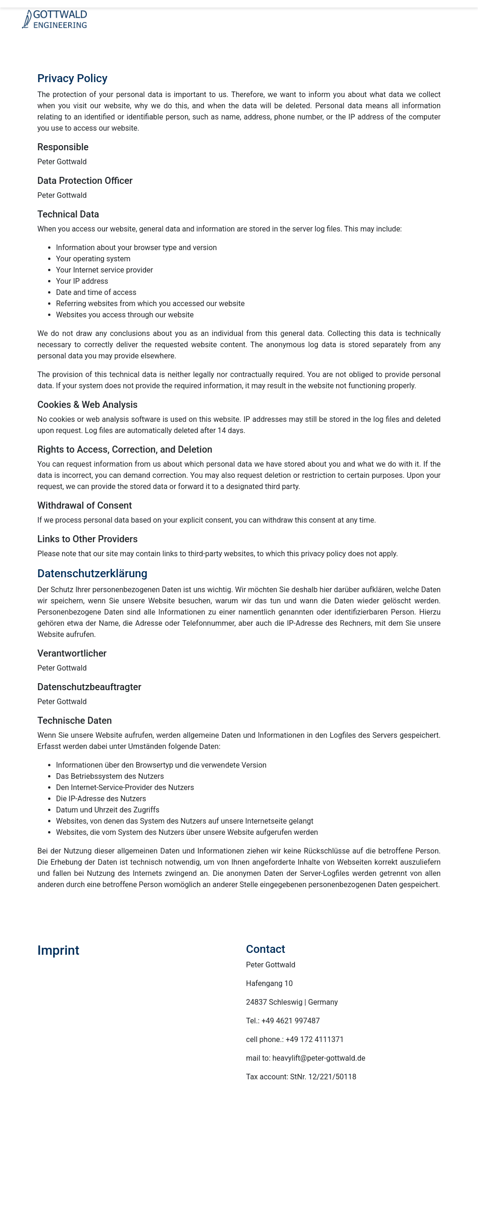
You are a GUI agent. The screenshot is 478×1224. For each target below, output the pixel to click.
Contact (148, 1136)
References (309, 1138)
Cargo (363, 1138)
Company (212, 1125)
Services (257, 1138)
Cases (384, 1138)
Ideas (281, 1138)
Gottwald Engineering (166, 1125)
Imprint (173, 1136)
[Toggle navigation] (35, 40)
